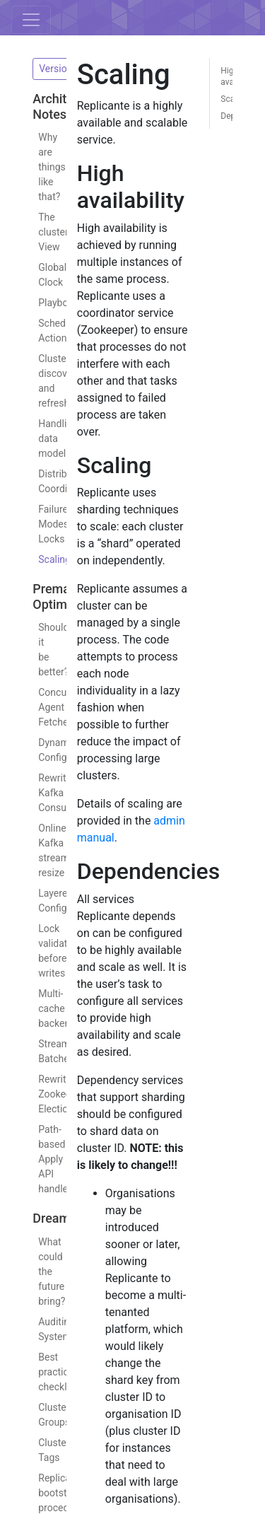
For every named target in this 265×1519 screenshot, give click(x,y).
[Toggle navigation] (31, 20)
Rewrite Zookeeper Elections (44, 1093)
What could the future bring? (44, 1271)
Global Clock (44, 275)
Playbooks (44, 302)
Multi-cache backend (44, 1008)
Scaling (44, 559)
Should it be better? (44, 649)
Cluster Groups (44, 1415)
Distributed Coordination (44, 481)
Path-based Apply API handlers (44, 1159)
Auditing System (44, 1329)
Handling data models (44, 438)
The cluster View (44, 231)
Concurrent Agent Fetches (44, 707)
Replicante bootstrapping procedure (44, 1492)
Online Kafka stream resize (44, 850)
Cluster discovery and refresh (44, 381)
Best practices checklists (44, 1371)
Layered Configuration (44, 900)
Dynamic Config (44, 750)
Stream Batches (44, 1051)
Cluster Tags (44, 1450)
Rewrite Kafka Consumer (44, 792)
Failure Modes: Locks (44, 524)
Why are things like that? (44, 167)
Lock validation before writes (44, 951)
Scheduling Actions (44, 331)
